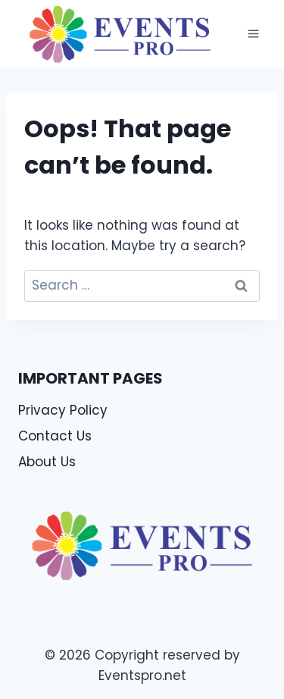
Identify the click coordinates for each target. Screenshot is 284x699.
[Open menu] (253, 34)
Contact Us (55, 436)
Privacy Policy (63, 410)
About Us (47, 462)
